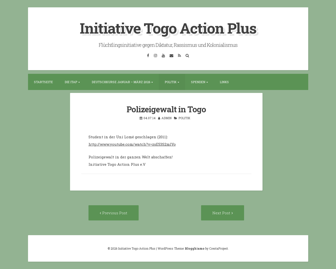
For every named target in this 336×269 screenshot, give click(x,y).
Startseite (43, 82)
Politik (170, 82)
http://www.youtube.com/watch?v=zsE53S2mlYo (132, 144)
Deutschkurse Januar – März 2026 (121, 82)
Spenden (198, 82)
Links (224, 82)
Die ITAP (71, 82)
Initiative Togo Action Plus (168, 28)
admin (166, 118)
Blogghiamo (195, 248)
